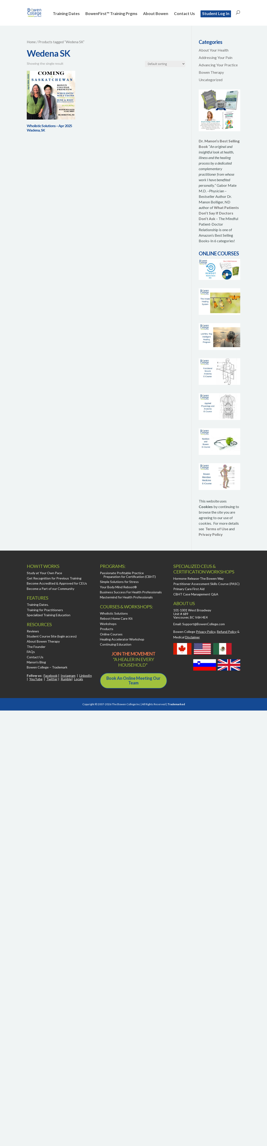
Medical (186, 637)
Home (31, 42)
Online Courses (111, 634)
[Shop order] (165, 64)
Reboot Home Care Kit (116, 618)
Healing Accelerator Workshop (122, 639)
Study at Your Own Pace (44, 573)
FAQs (31, 652)
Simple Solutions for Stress (119, 582)
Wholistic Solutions (114, 613)
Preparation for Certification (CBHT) (129, 577)
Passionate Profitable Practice (122, 573)
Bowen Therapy (211, 72)
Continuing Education (115, 644)
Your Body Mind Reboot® (118, 587)
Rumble (66, 679)
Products (106, 629)
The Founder (36, 647)
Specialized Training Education (48, 615)
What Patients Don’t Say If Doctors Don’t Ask (219, 213)
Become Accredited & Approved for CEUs (57, 583)
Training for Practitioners (45, 610)
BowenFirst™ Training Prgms (111, 14)
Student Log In (215, 13)
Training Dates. (38, 605)
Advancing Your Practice (218, 65)
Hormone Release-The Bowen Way (198, 578)
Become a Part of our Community (50, 589)
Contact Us (184, 14)
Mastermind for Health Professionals (126, 597)
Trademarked (176, 704)
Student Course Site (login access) (52, 636)
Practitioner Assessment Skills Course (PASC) (206, 584)
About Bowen (155, 14)
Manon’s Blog (36, 662)
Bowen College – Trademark (47, 667)
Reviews (33, 631)
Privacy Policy (211, 534)
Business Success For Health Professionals (131, 592)
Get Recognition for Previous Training (54, 578)
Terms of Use (216, 529)
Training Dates (66, 14)
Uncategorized (210, 79)
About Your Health (213, 50)
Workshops (108, 624)
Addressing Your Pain (215, 57)
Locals (78, 679)
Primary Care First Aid (188, 589)
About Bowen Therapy (43, 641)
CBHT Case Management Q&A (195, 594)
